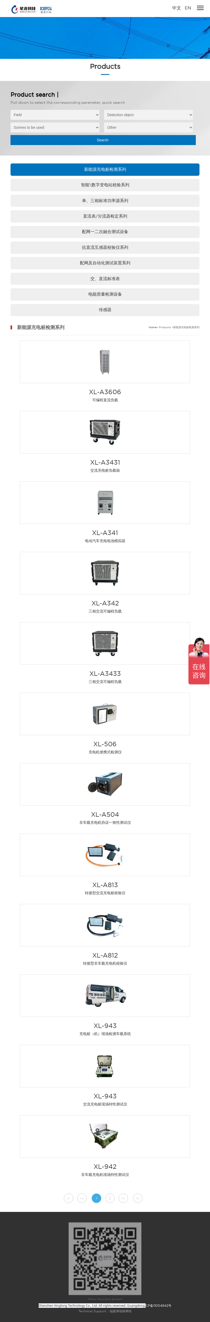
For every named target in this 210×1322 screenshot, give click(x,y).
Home (153, 327)
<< (82, 1198)
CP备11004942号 (158, 1305)
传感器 (105, 309)
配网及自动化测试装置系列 (105, 262)
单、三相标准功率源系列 (105, 200)
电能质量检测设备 (105, 294)
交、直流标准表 (105, 278)
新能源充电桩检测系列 (105, 169)
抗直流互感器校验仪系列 (105, 247)
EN (187, 8)
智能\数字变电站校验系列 (105, 184)
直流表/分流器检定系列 (105, 216)
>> (123, 1198)
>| (137, 1198)
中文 (176, 8)
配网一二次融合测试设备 (105, 231)
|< (68, 1198)
